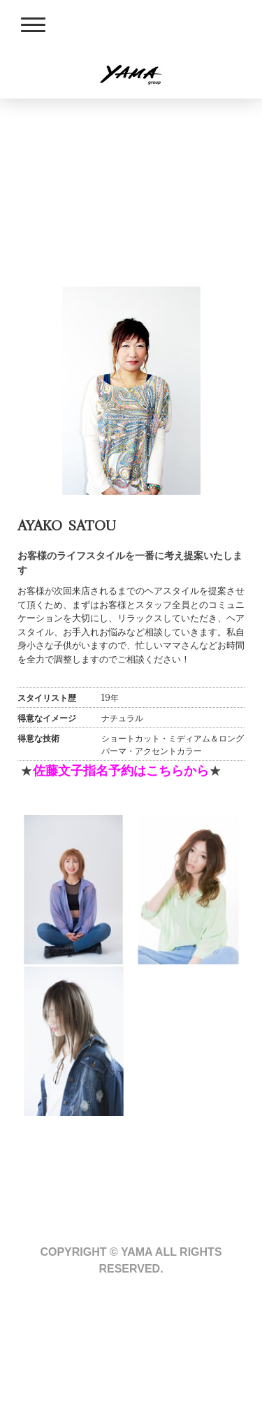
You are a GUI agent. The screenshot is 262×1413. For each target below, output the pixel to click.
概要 (26, 1338)
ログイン (35, 1383)
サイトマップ (168, 1338)
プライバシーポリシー (88, 1338)
